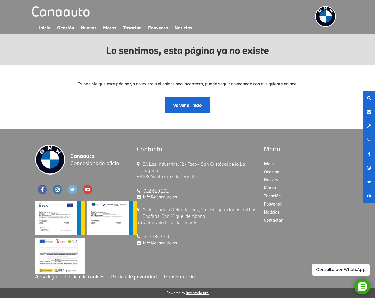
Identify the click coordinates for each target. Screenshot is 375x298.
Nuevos (89, 28)
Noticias (183, 28)
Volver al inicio (187, 105)
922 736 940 (153, 236)
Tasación (132, 28)
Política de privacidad (134, 277)
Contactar (273, 220)
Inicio (45, 28)
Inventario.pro (197, 292)
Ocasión (65, 28)
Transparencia (179, 277)
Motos (109, 28)
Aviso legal (46, 277)
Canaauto (60, 11)
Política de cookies (84, 277)
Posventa (158, 28)
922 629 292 (153, 191)
